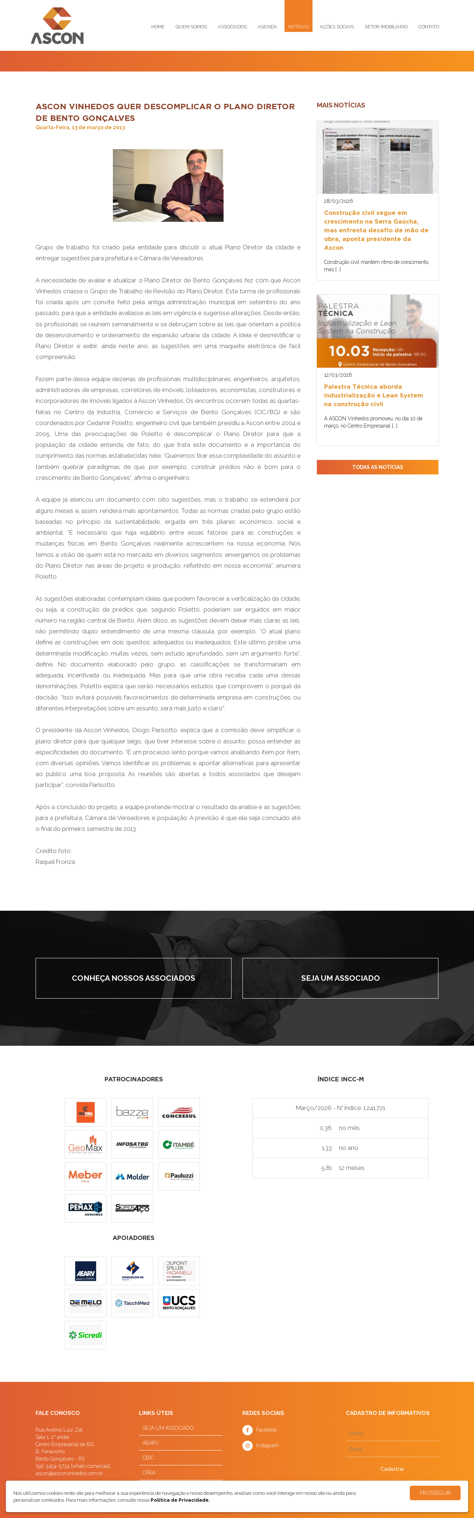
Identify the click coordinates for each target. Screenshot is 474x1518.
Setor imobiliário (386, 26)
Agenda (267, 26)
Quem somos (191, 26)
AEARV (151, 1443)
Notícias (298, 26)
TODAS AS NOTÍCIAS (377, 467)
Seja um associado (340, 978)
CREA (149, 1473)
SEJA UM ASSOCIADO (168, 1428)
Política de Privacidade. (180, 1500)
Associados (232, 26)
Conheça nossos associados (133, 978)
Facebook (266, 1430)
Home (158, 26)
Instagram (267, 1445)
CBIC (148, 1458)
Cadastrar (392, 1469)
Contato (428, 26)
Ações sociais (337, 26)
